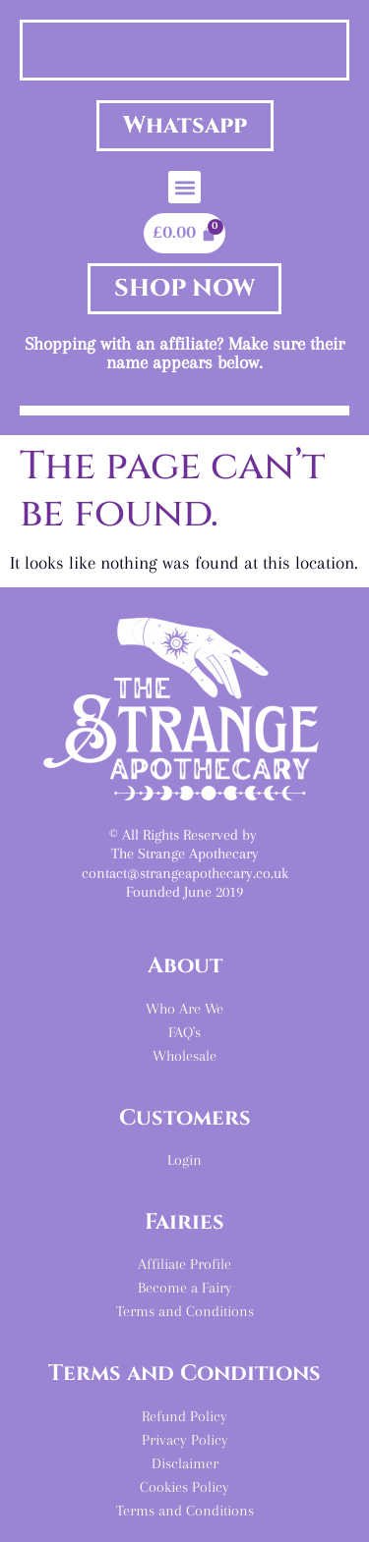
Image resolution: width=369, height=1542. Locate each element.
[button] (184, 187)
